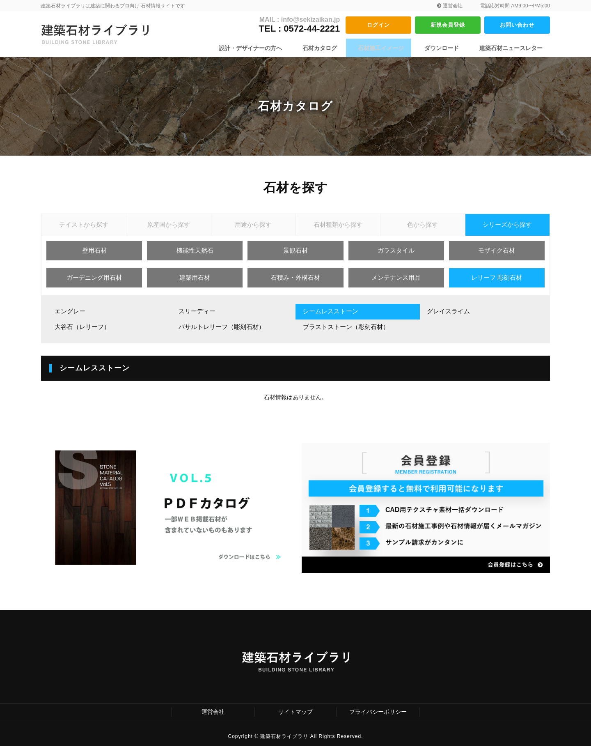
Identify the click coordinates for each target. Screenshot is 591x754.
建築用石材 (195, 284)
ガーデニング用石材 (94, 284)
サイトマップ (295, 719)
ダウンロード (445, 48)
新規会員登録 (447, 24)
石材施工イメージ (389, 48)
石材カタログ (332, 48)
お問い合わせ (517, 24)
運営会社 (449, 6)
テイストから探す (83, 227)
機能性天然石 (195, 257)
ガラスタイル (396, 257)
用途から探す (253, 227)
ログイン (378, 24)
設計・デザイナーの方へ (267, 48)
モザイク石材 (496, 257)
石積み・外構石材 (295, 284)
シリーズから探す (507, 227)
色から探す (422, 227)
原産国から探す (169, 227)
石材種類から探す (338, 227)
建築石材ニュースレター (511, 48)
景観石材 (295, 257)
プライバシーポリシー (378, 719)
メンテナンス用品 (396, 284)
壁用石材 (94, 257)
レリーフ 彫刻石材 (497, 284)
